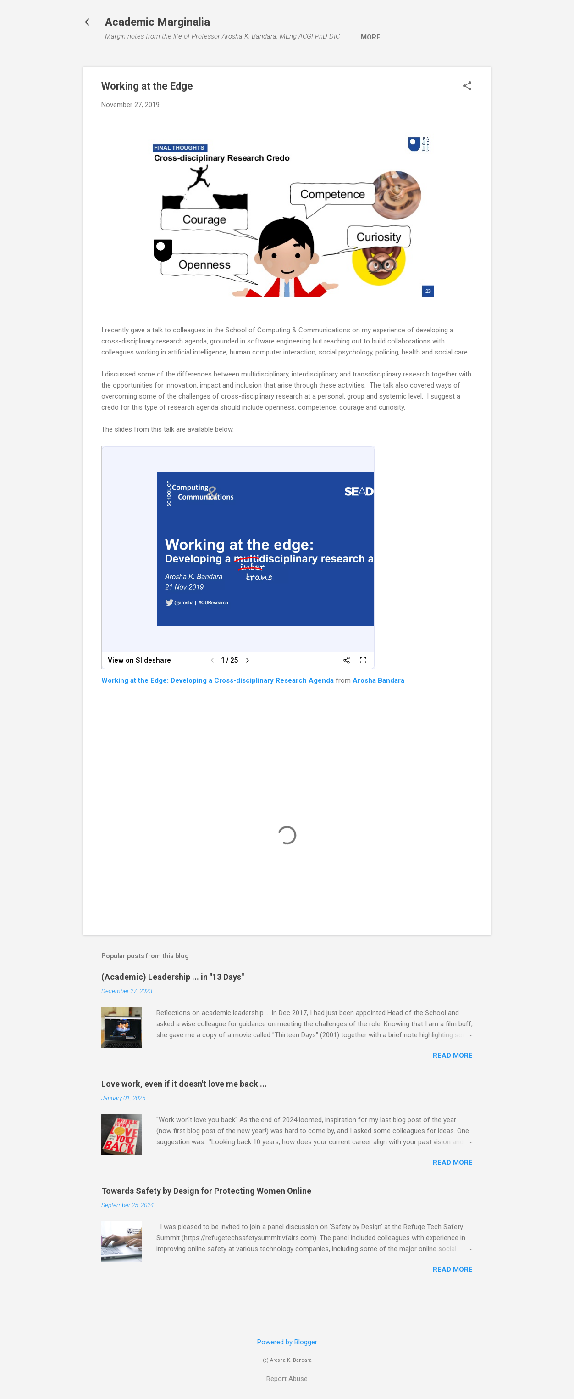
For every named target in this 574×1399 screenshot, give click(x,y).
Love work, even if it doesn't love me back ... (184, 1112)
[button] (467, 115)
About (161, 66)
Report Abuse (287, 1379)
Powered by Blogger (287, 1342)
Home (122, 66)
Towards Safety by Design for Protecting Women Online (206, 1219)
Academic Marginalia (157, 22)
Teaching (261, 66)
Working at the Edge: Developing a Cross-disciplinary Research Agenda (217, 709)
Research (207, 66)
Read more (453, 1084)
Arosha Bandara (378, 709)
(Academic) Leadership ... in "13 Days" (172, 1005)
